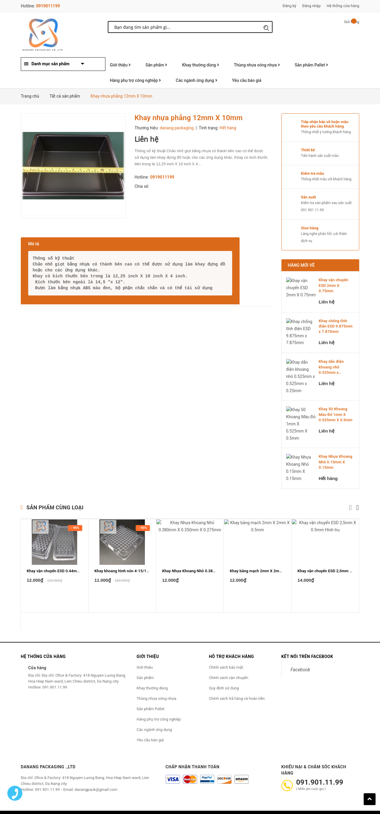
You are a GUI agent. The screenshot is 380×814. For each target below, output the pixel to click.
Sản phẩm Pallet (311, 65)
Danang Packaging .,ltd (48, 753)
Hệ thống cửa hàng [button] (43, 643)
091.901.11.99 (312, 210)
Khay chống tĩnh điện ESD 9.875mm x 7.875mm (336, 326)
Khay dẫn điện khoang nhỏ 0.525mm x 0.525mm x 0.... (332, 367)
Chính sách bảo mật (226, 654)
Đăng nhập (311, 6)
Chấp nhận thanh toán (193, 753)
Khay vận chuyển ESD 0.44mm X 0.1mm (62, 584)
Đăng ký (289, 6)
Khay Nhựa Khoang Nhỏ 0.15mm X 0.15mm (335, 448)
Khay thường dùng (200, 65)
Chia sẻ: (141, 186)
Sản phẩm (156, 65)
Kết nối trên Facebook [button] (307, 643)
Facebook (300, 656)
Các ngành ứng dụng (196, 80)
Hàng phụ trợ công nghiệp (135, 80)
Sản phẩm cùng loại (54, 494)
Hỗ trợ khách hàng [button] (231, 643)
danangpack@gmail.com (96, 776)
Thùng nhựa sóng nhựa (257, 65)
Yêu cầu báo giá (247, 80)
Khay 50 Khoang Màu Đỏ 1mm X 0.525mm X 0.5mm (336, 407)
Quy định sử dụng (224, 674)
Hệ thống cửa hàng (343, 6)
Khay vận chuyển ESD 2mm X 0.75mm (334, 285)
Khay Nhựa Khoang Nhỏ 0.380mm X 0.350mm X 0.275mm (213, 584)
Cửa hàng (37, 654)
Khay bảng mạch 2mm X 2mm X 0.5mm (265, 584)
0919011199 (48, 6)
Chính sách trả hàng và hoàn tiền (237, 685)
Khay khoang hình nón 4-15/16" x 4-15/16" (131, 584)
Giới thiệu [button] (148, 643)
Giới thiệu (120, 65)
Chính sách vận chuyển (228, 664)
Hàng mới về (301, 265)
